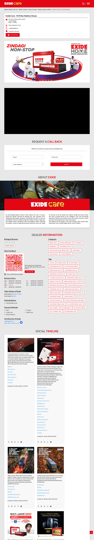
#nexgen (10, 383)
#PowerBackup (12, 377)
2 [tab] (45, 80)
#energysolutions (40, 428)
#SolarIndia (38, 396)
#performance (66, 494)
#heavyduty (65, 492)
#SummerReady (39, 508)
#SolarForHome (39, 385)
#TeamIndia (65, 375)
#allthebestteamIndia (14, 488)
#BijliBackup (38, 401)
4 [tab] (51, 80)
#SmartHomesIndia (40, 406)
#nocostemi (38, 498)
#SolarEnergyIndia (40, 409)
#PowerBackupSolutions (42, 388)
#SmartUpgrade (39, 514)
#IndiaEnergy (39, 404)
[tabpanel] (47, 61)
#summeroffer (39, 500)
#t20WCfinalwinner (68, 386)
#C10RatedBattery (67, 508)
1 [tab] (42, 80)
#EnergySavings (39, 390)
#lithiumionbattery (40, 417)
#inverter (10, 372)
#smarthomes (39, 420)
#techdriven (38, 425)
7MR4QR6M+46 (9, 321)
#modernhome (12, 375)
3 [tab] (48, 80)
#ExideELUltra (66, 489)
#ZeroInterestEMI (40, 511)
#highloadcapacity (67, 505)
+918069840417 (13, 28)
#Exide (10, 367)
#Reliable (64, 497)
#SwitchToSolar (39, 393)
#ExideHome (11, 369)
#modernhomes (66, 502)
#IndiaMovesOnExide (68, 383)
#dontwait (38, 503)
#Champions (65, 378)
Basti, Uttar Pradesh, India (11, 323)
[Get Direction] (21, 323)
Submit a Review (9, 245)
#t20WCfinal (11, 490)
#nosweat (37, 506)
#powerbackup (39, 422)
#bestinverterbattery (68, 500)
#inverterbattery (39, 492)
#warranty (38, 495)
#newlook (10, 380)
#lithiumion (38, 414)
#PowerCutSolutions (41, 398)
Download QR (29, 271)
